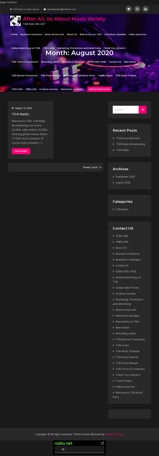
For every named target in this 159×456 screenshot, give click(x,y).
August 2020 (123, 182)
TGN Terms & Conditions (24, 61)
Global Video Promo (99, 89)
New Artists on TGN (90, 34)
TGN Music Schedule (115, 34)
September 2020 (125, 176)
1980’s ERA (30, 89)
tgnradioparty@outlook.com (60, 9)
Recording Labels (50, 61)
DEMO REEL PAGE (97, 61)
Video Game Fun (137, 34)
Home (14, 34)
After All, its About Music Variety (64, 19)
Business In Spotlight (73, 61)
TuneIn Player (105, 75)
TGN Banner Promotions (24, 75)
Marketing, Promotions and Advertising (79, 48)
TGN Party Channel (126, 75)
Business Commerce (31, 34)
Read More (21, 151)
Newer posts (90, 167)
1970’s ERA (17, 89)
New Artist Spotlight (72, 89)
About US (72, 34)
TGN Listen (49, 48)
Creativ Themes (114, 434)
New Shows (130, 61)
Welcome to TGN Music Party (79, 75)
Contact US (115, 61)
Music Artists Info (54, 34)
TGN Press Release (51, 75)
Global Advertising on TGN (25, 48)
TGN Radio (20, 114)
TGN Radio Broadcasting (130, 144)
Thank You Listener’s (114, 48)
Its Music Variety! (48, 89)
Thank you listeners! (128, 138)
